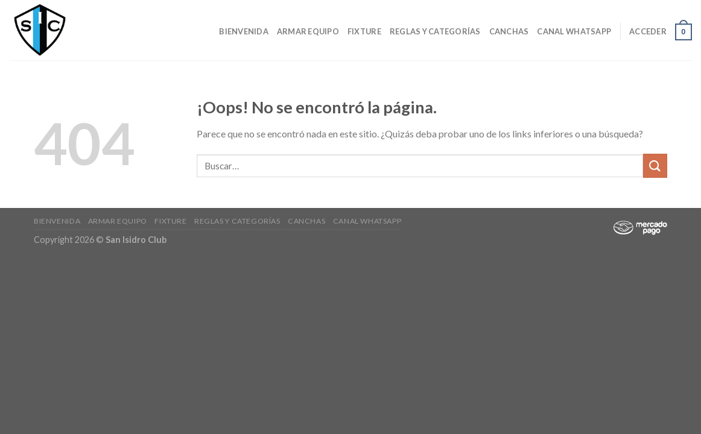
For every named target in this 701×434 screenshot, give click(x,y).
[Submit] (655, 165)
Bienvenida (243, 31)
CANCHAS (509, 31)
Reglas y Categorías (435, 31)
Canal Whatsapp (574, 31)
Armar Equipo (308, 31)
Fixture (364, 31)
